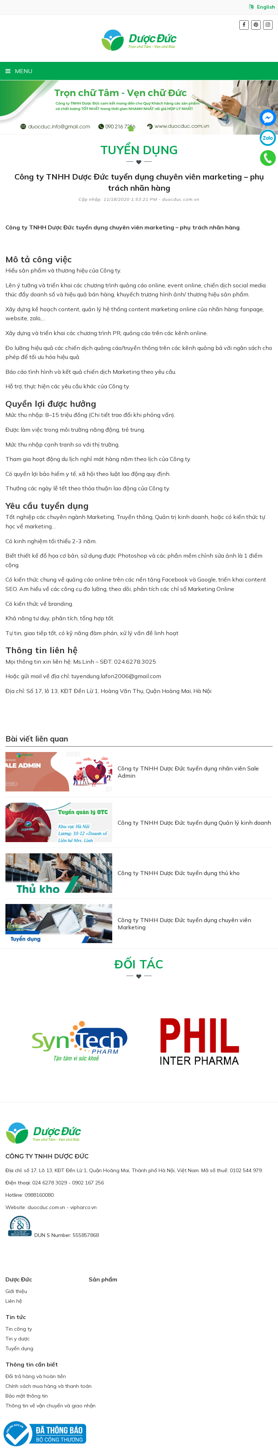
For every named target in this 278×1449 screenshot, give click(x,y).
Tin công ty (18, 1301)
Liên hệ (13, 1274)
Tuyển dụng (139, 150)
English (262, 7)
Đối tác (139, 937)
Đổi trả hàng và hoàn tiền (35, 1349)
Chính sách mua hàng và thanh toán (48, 1359)
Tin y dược (17, 1311)
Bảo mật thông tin (26, 1368)
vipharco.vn (83, 1180)
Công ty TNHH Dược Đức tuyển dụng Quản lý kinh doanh (194, 812)
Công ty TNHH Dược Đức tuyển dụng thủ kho (179, 855)
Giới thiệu (16, 1264)
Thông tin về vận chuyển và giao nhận (50, 1378)
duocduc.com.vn (46, 1180)
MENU (18, 71)
